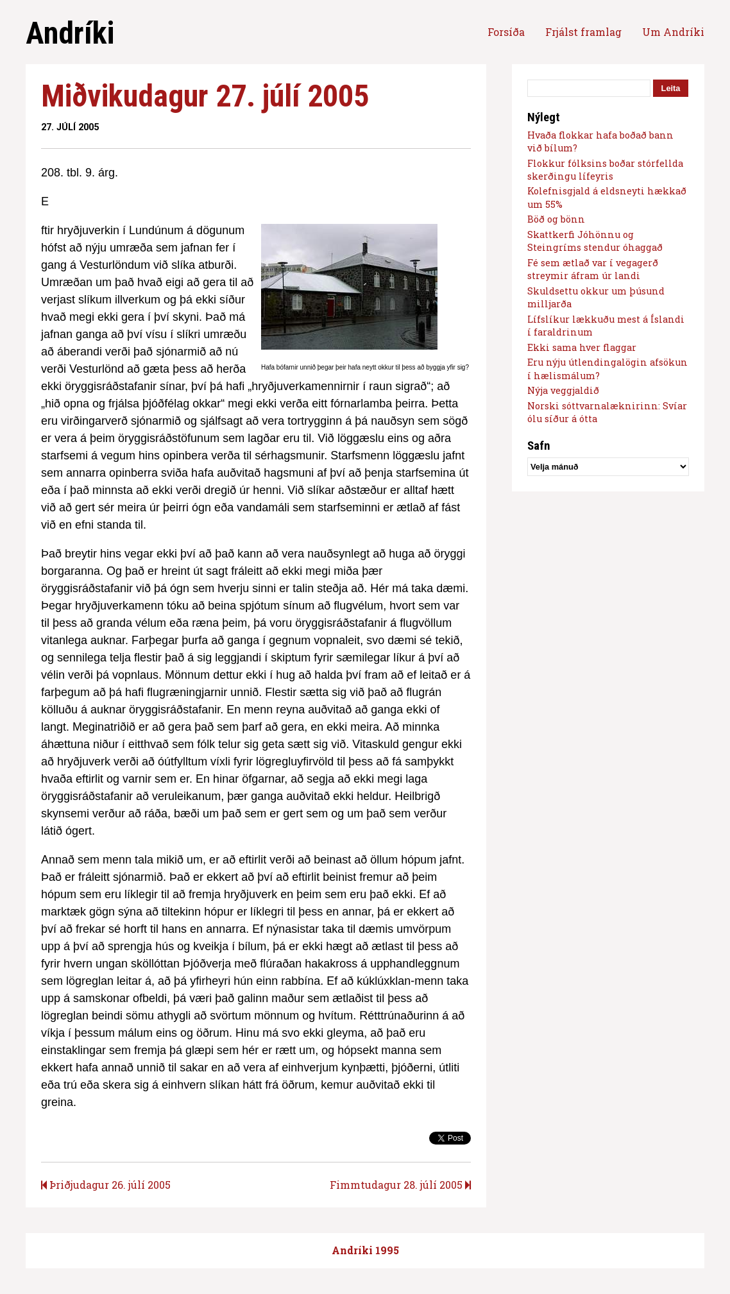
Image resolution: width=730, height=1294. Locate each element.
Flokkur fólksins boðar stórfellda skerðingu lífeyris (605, 169)
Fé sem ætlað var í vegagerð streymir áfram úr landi (592, 269)
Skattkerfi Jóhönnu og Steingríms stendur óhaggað (595, 240)
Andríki (70, 33)
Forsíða (506, 31)
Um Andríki (673, 31)
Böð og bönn (556, 219)
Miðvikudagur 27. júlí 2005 (205, 96)
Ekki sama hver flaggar (581, 347)
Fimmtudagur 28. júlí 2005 (400, 1184)
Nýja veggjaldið (563, 390)
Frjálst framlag (583, 31)
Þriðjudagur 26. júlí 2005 (106, 1184)
